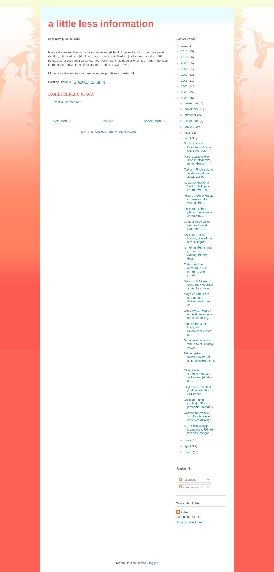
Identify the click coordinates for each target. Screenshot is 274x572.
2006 (185, 80)
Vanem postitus (154, 121)
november (192, 109)
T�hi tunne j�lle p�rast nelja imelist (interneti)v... (198, 212)
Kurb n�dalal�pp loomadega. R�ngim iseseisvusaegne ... (199, 429)
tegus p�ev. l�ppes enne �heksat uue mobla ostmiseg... (198, 314)
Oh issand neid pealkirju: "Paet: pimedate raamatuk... (199, 403)
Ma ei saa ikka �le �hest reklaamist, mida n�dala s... (197, 160)
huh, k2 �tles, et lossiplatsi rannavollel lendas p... (197, 329)
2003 (185, 98)
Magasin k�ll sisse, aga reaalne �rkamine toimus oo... (197, 299)
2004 (185, 92)
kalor (184, 512)
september (192, 121)
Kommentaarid (190, 487)
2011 (185, 51)
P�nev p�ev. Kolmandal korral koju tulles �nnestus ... (199, 359)
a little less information (101, 23)
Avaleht (108, 121)
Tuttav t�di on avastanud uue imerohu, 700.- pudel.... (195, 270)
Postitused (188, 479)
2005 (185, 86)
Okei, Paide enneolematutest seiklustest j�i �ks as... (198, 375)
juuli (188, 132)
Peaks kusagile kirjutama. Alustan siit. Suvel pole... (197, 147)
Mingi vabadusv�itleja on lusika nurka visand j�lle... (198, 199)
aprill (188, 446)
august (190, 126)
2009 (185, 63)
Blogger (152, 563)
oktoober (191, 115)
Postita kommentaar (67, 102)
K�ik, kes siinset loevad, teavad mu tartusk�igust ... (198, 238)
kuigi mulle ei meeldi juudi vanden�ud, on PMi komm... (199, 390)
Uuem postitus (61, 121)
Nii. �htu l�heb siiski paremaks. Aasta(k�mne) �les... (198, 253)
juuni (188, 138)
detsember (192, 103)
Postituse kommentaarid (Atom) (115, 131)
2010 (185, 57)
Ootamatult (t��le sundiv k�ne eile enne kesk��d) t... (198, 416)
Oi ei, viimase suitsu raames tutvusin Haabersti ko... (197, 225)
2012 (185, 45)
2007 (185, 74)
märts (189, 452)
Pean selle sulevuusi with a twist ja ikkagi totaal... (198, 344)
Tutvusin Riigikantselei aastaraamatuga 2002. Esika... (198, 173)
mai (187, 440)
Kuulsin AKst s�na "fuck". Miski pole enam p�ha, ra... (197, 186)
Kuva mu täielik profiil (190, 522)
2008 (185, 69)
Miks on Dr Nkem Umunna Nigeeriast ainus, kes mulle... (198, 284)
